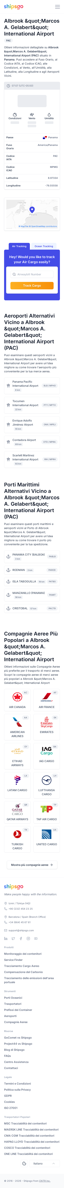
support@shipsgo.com (21, 930)
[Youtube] (36, 938)
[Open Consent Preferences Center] (24, 1163)
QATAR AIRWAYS (17, 819)
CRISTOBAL (20, 608)
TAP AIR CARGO (46, 819)
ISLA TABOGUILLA (24, 581)
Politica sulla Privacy (17, 1089)
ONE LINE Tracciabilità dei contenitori (28, 1154)
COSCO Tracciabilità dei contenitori (27, 1147)
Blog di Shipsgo (14, 1049)
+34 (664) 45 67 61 (20, 922)
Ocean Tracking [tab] (44, 246)
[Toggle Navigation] (57, 6)
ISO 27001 (10, 1108)
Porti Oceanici (13, 997)
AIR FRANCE (47, 707)
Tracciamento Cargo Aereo (21, 966)
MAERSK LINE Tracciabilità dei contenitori (31, 1129)
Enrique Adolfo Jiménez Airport (22, 422)
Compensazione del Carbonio (23, 972)
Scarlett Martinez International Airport (25, 457)
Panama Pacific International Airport (25, 383)
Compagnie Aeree (15, 1022)
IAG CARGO (46, 761)
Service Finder (13, 960)
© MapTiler (24, 226)
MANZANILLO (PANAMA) (28, 593)
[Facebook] (21, 938)
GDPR (8, 1095)
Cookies (9, 1101)
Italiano (44, 1163)
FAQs (7, 1056)
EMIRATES (46, 732)
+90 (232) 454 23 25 (21, 908)
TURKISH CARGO (17, 846)
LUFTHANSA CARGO (46, 792)
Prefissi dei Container (18, 1010)
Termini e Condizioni (17, 1083)
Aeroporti (10, 1016)
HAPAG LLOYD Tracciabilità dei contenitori (31, 1141)
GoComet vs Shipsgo (18, 1037)
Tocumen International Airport (25, 403)
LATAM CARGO (17, 790)
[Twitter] (13, 938)
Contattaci (11, 1068)
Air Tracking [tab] (19, 246)
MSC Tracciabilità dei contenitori (25, 1123)
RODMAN (18, 570)
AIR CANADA (17, 707)
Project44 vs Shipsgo (18, 1043)
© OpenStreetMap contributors (43, 226)
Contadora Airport (24, 440)
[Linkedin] (6, 938)
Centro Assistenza (16, 1062)
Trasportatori (12, 1003)
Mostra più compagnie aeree (32, 865)
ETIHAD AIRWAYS (17, 763)
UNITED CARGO (46, 844)
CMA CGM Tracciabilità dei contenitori (29, 1135)
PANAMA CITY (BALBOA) (28, 554)
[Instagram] (28, 938)
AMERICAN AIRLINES (17, 734)
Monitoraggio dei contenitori (22, 953)
